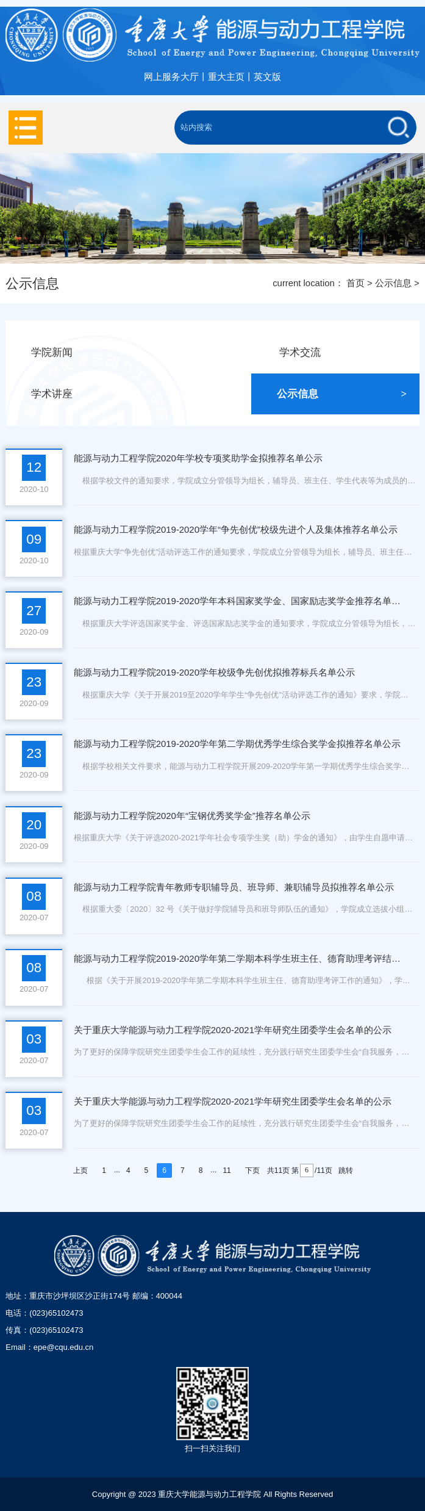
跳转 (345, 1170)
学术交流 (344, 352)
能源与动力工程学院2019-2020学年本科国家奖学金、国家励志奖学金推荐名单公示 (238, 601)
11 (226, 1170)
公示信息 (393, 283)
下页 (252, 1170)
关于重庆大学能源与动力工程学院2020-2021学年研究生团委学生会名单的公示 (232, 1030)
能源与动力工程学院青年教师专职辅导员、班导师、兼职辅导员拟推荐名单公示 (234, 887)
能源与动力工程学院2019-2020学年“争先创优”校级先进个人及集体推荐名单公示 (236, 530)
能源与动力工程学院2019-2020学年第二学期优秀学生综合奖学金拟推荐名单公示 (237, 744)
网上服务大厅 (171, 77)
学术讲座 (96, 394)
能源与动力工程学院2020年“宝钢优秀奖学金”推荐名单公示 (192, 816)
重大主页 (226, 77)
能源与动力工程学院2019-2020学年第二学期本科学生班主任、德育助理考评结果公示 (238, 959)
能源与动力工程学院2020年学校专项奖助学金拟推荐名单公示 (198, 458)
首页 (355, 283)
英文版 (267, 77)
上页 (80, 1170)
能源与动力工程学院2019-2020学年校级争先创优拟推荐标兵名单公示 (214, 672)
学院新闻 (96, 352)
